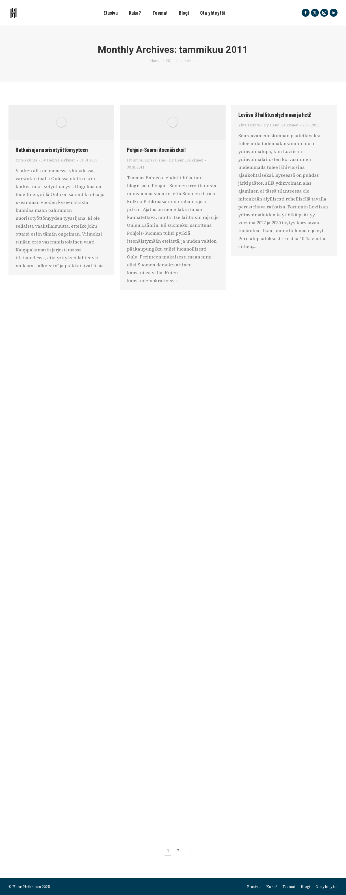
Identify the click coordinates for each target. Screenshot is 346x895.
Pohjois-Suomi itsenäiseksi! (156, 149)
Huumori (135, 160)
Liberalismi (155, 160)
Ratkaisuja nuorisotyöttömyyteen (52, 149)
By (58, 160)
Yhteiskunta (26, 160)
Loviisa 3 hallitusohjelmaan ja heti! (275, 114)
